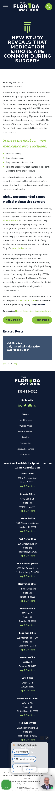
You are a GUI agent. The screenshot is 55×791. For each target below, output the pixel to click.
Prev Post (13, 320)
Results (25, 437)
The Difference (25, 420)
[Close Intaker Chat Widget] (47, 738)
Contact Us (25, 454)
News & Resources (25, 448)
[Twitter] (35, 405)
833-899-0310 (27, 391)
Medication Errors (42, 311)
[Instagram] (30, 405)
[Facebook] (25, 405)
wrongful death (19, 248)
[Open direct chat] (42, 738)
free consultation (27, 300)
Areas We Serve (25, 431)
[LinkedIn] (20, 405)
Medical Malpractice (24, 311)
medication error (10, 220)
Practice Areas (25, 425)
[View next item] (15, 363)
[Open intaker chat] (15, 774)
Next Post (42, 320)
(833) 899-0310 (38, 304)
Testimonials (25, 443)
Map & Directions (27, 486)
